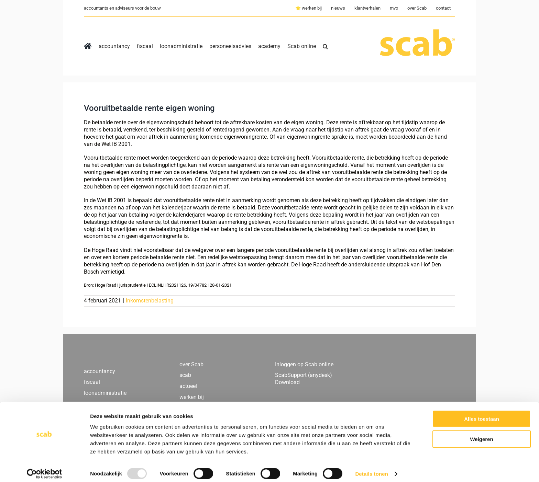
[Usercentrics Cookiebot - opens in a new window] (44, 468)
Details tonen (371, 468)
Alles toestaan (481, 413)
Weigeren (481, 434)
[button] (325, 46)
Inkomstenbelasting (150, 300)
